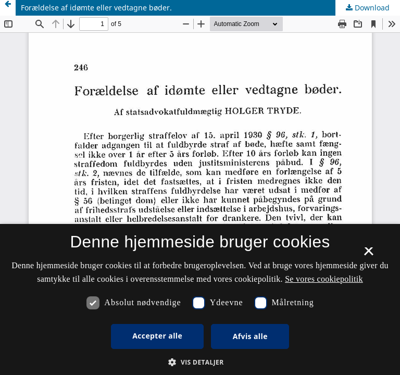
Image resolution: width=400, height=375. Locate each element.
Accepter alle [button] (157, 336)
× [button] (368, 254)
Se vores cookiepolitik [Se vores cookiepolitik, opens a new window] (324, 278)
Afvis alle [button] (250, 336)
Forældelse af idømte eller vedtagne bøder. (96, 7)
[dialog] (200, 299)
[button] (199, 362)
